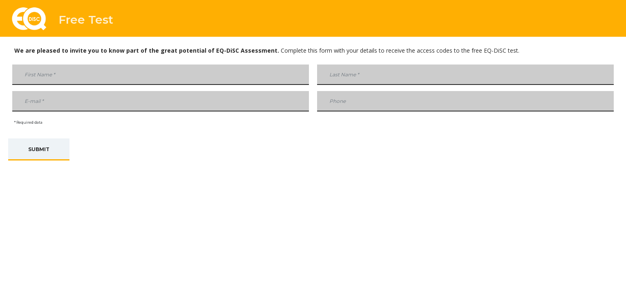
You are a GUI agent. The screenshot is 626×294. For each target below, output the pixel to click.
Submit (38, 149)
